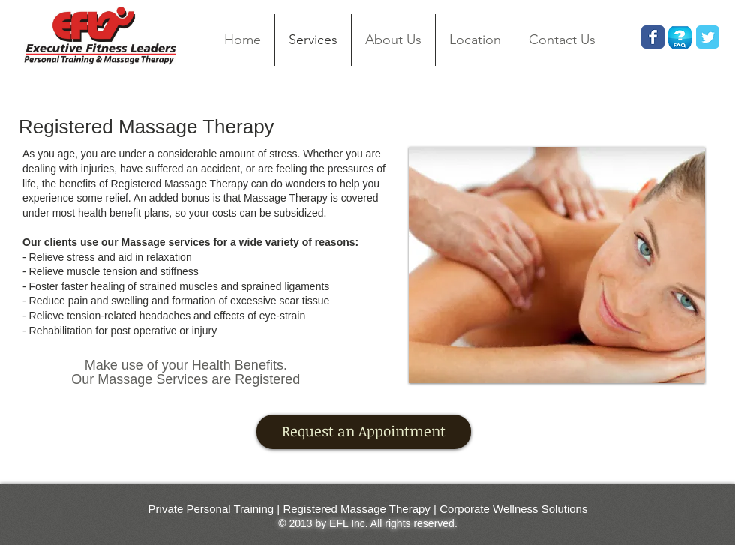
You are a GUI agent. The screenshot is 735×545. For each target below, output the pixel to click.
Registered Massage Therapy (356, 508)
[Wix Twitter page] (707, 37)
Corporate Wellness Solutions (513, 508)
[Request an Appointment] (363, 432)
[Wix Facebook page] (652, 37)
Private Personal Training (211, 508)
